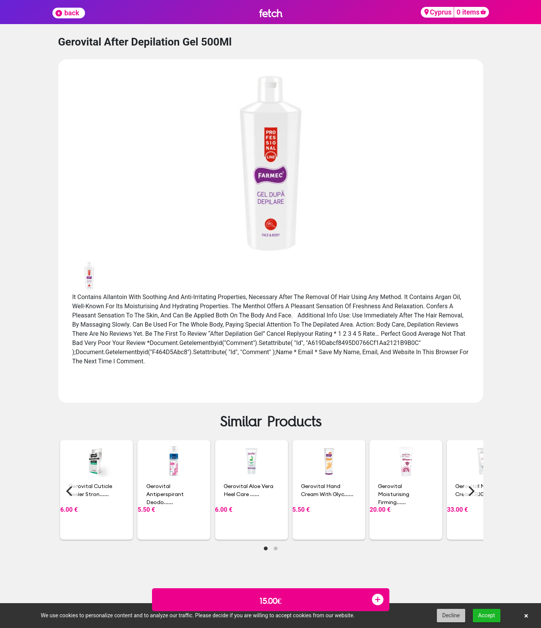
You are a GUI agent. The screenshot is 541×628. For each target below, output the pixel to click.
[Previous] (70, 491)
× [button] (526, 616)
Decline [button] (451, 615)
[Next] (471, 491)
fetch (270, 13)
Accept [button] (486, 615)
